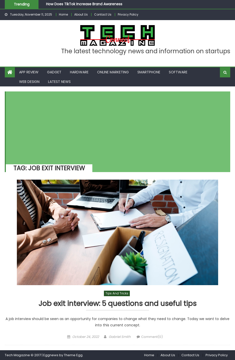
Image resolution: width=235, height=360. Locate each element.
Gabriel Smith (120, 336)
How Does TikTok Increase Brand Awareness (84, 4)
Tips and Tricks (116, 293)
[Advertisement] (115, 126)
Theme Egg (73, 355)
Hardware (79, 72)
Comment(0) (152, 336)
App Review (28, 72)
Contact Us (102, 14)
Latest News (59, 81)
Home (63, 14)
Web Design (29, 81)
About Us (81, 14)
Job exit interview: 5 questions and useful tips (117, 303)
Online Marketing (113, 72)
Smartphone (148, 72)
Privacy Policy (128, 14)
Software (178, 72)
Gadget (54, 72)
